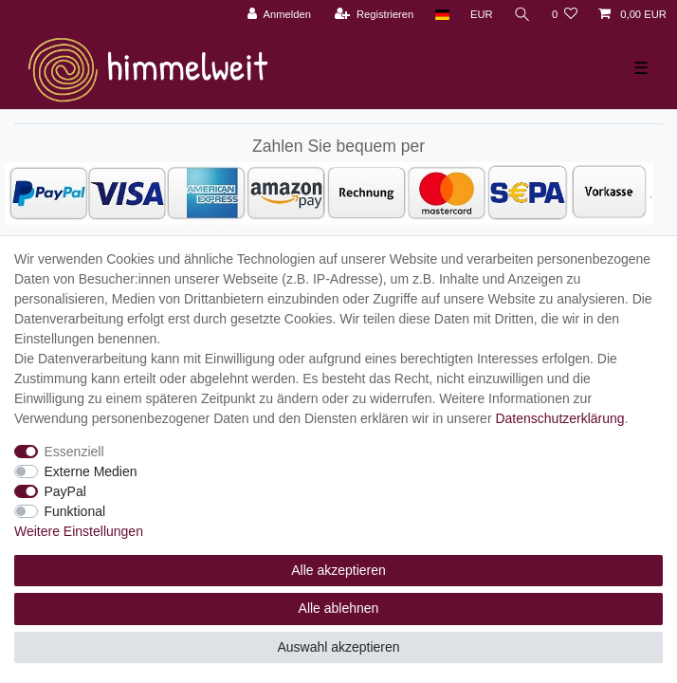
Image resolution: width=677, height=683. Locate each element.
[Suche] (522, 14)
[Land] (441, 14)
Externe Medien (91, 471)
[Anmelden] (279, 14)
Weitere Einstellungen (78, 531)
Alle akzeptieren (338, 570)
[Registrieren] (374, 14)
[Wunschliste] (564, 14)
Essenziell (74, 451)
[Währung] (481, 14)
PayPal (65, 491)
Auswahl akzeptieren (338, 647)
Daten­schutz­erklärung (559, 418)
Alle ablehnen (339, 608)
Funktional (75, 511)
